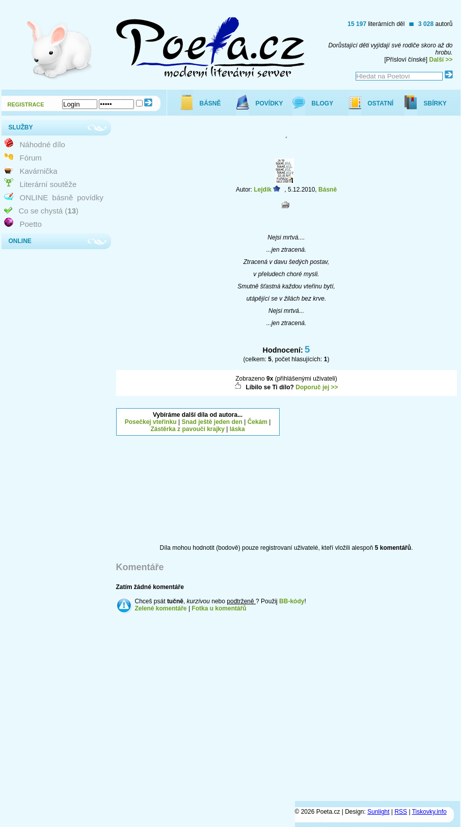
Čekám (257, 421)
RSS (400, 811)
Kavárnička (39, 171)
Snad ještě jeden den (211, 421)
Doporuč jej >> (316, 387)
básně (62, 197)
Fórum (31, 157)
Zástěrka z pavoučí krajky (187, 429)
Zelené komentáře (161, 608)
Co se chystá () (49, 210)
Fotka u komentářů (219, 608)
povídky (90, 197)
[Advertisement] (371, 472)
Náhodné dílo (42, 144)
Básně (327, 189)
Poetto (31, 224)
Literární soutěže (48, 184)
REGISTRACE (26, 104)
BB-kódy (291, 601)
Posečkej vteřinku (151, 421)
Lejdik (263, 189)
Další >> (440, 59)
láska (237, 429)
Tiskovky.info (429, 811)
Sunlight (378, 811)
